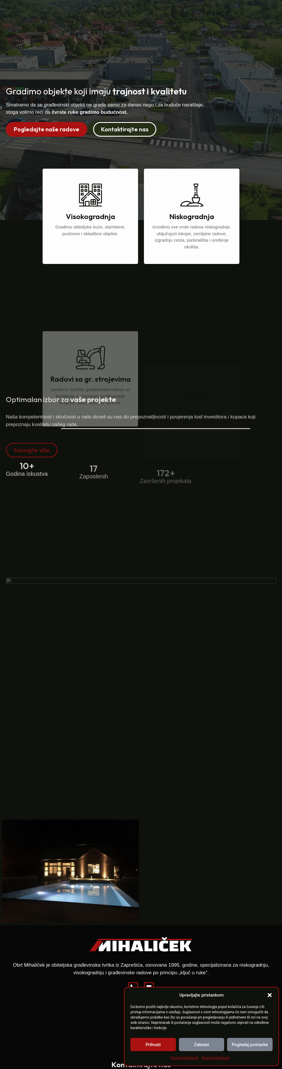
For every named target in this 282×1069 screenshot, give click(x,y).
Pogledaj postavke (250, 1044)
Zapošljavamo (214, 12)
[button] (270, 995)
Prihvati (153, 1044)
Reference (176, 12)
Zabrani (201, 1044)
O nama (146, 12)
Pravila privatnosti (185, 1058)
